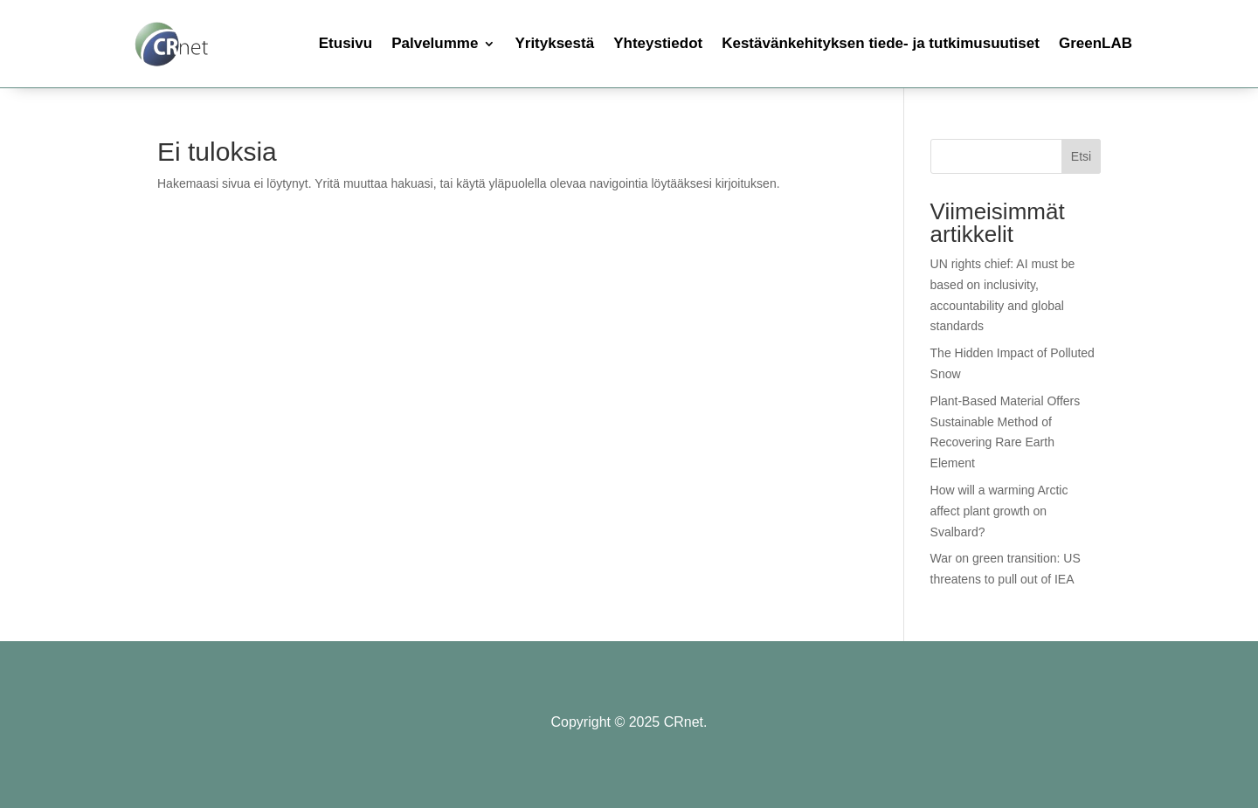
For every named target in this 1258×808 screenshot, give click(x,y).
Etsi (1081, 156)
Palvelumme (434, 43)
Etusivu (345, 43)
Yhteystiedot (657, 43)
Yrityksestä (554, 43)
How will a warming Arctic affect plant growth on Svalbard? (999, 511)
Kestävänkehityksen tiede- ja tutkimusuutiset (881, 43)
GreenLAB (1095, 43)
